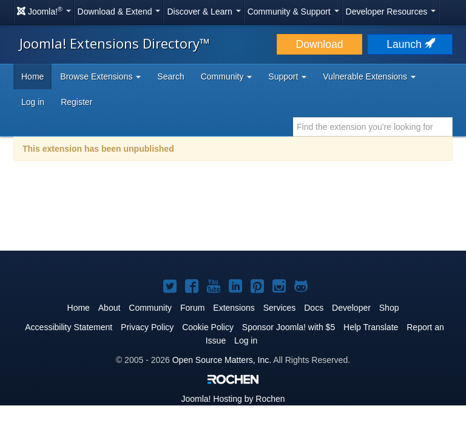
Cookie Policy (208, 327)
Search (170, 76)
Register (76, 102)
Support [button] (287, 76)
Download (319, 44)
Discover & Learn (203, 11)
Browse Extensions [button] (100, 76)
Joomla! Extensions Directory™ (114, 43)
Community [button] (226, 76)
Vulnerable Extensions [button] (369, 76)
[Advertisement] (233, 213)
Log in (32, 102)
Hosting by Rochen (233, 399)
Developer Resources (391, 11)
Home (32, 76)
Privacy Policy (147, 327)
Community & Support (293, 11)
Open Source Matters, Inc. (221, 360)
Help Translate (370, 327)
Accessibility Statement (68, 327)
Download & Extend (119, 11)
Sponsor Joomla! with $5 (288, 327)
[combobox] (373, 127)
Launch (410, 44)
